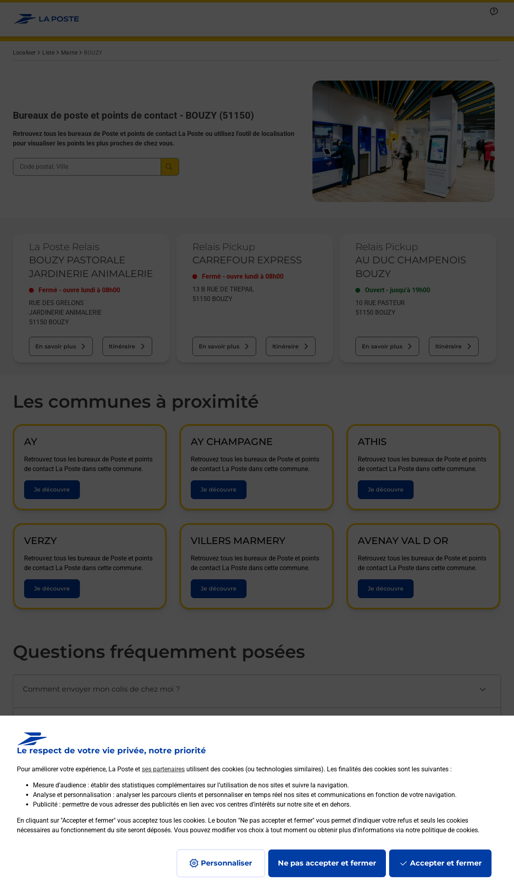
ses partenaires (163, 769)
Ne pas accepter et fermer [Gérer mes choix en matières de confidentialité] (327, 863)
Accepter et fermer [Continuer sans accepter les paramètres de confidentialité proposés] (446, 863)
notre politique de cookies (442, 830)
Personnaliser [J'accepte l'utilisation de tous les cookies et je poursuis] (226, 863)
